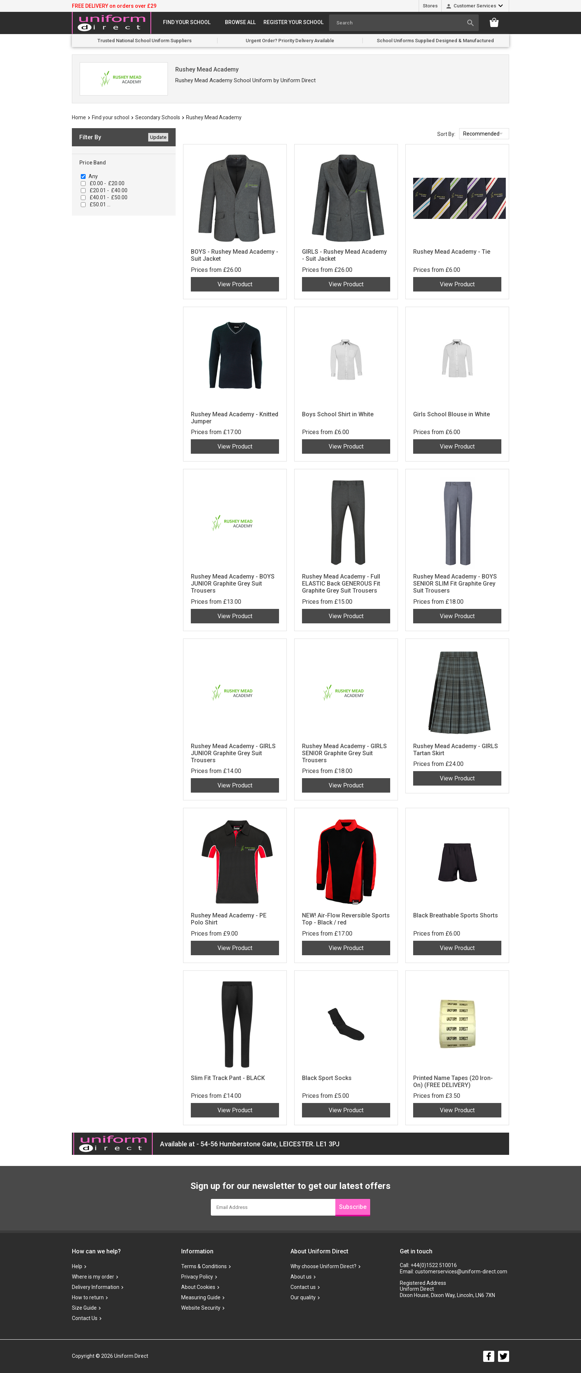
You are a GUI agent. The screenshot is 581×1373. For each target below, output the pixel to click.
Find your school (186, 22)
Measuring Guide (200, 1297)
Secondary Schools (157, 117)
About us (301, 1277)
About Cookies (198, 1287)
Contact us (303, 1287)
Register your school (293, 22)
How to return (88, 1297)
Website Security (200, 1308)
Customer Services (475, 6)
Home (79, 117)
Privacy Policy (197, 1277)
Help (77, 1266)
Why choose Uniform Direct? (323, 1266)
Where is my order (93, 1277)
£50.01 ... (99, 204)
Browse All (240, 22)
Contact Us (84, 1318)
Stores (430, 6)
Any (93, 176)
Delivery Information (95, 1287)
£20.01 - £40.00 (108, 190)
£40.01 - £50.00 (108, 197)
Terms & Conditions (204, 1266)
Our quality (303, 1297)
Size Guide (84, 1308)
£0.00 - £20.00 (106, 183)
